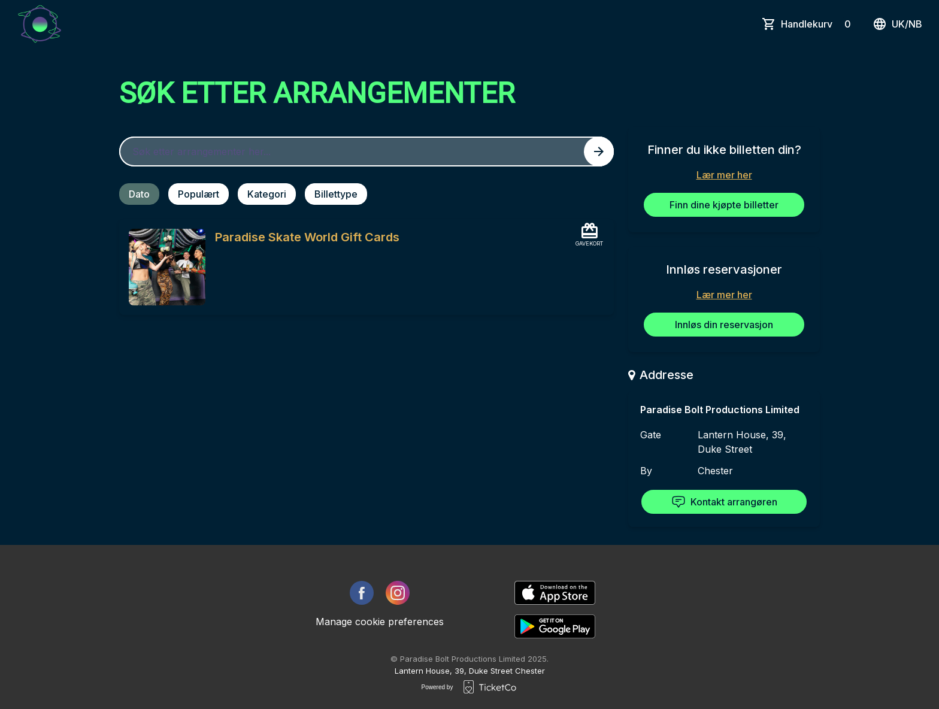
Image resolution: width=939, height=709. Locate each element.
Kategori (266, 194)
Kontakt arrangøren (724, 502)
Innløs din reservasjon (724, 325)
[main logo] (39, 24)
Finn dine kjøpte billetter (724, 205)
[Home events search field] (366, 151)
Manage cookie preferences (380, 622)
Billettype (336, 194)
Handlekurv (818, 24)
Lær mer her (724, 175)
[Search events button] (599, 151)
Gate (650, 435)
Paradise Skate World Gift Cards (307, 237)
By (646, 471)
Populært (198, 194)
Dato (139, 194)
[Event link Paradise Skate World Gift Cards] (162, 267)
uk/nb (897, 24)
